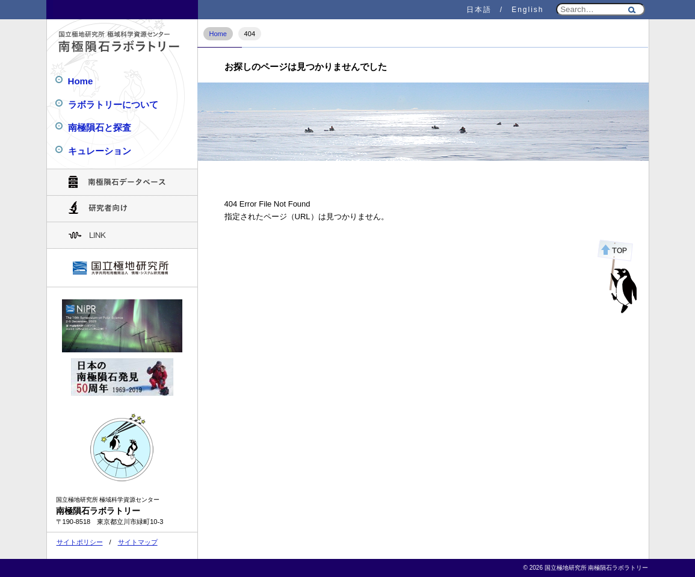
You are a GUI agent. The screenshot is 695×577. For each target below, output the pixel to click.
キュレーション (99, 151)
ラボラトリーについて (113, 104)
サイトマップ (138, 542)
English (527, 9)
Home (218, 33)
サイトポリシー (80, 542)
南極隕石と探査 (99, 127)
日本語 (479, 9)
